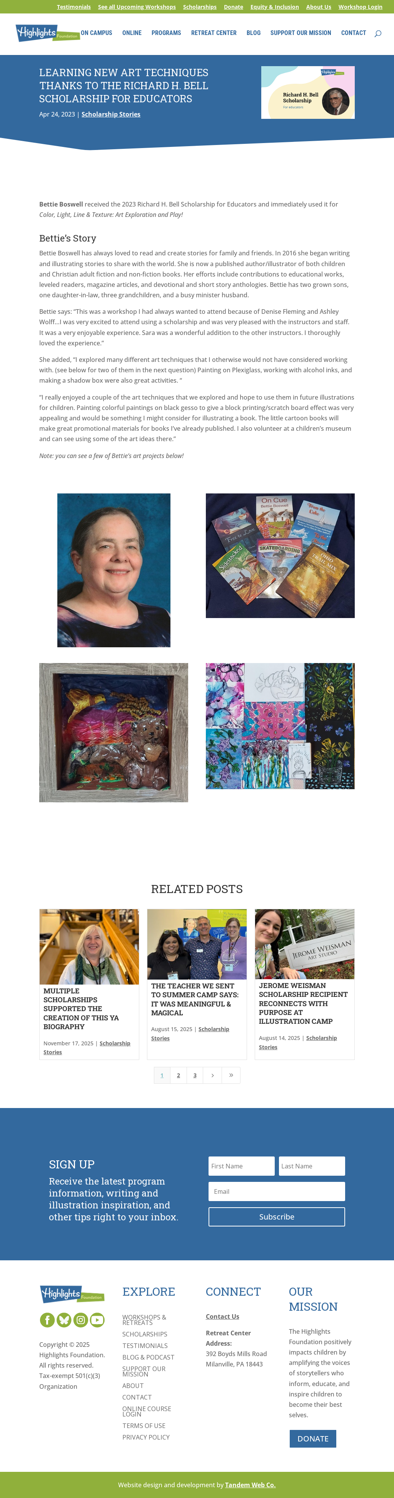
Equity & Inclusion (274, 7)
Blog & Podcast (148, 1358)
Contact (137, 1398)
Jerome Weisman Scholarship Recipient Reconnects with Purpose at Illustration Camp (303, 1003)
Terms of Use (143, 1426)
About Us (318, 7)
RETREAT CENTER (214, 34)
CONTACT (353, 34)
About (133, 1386)
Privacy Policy (146, 1438)
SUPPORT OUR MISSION (300, 34)
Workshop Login (360, 7)
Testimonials (74, 7)
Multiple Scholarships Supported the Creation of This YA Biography (81, 1008)
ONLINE (132, 34)
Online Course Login (146, 1412)
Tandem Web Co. (250, 1485)
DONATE (313, 1438)
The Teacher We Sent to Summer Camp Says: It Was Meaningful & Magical (195, 999)
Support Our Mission (143, 1372)
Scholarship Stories (111, 114)
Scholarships (200, 7)
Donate (233, 7)
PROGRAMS (166, 34)
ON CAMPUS (96, 34)
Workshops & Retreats (144, 1321)
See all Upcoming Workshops (137, 7)
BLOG (253, 34)
